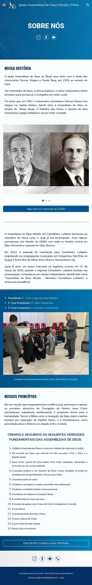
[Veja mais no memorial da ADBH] (46, 208)
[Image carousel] (46, 163)
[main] (46, 25)
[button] (4, 5)
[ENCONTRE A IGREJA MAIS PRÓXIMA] (46, 543)
